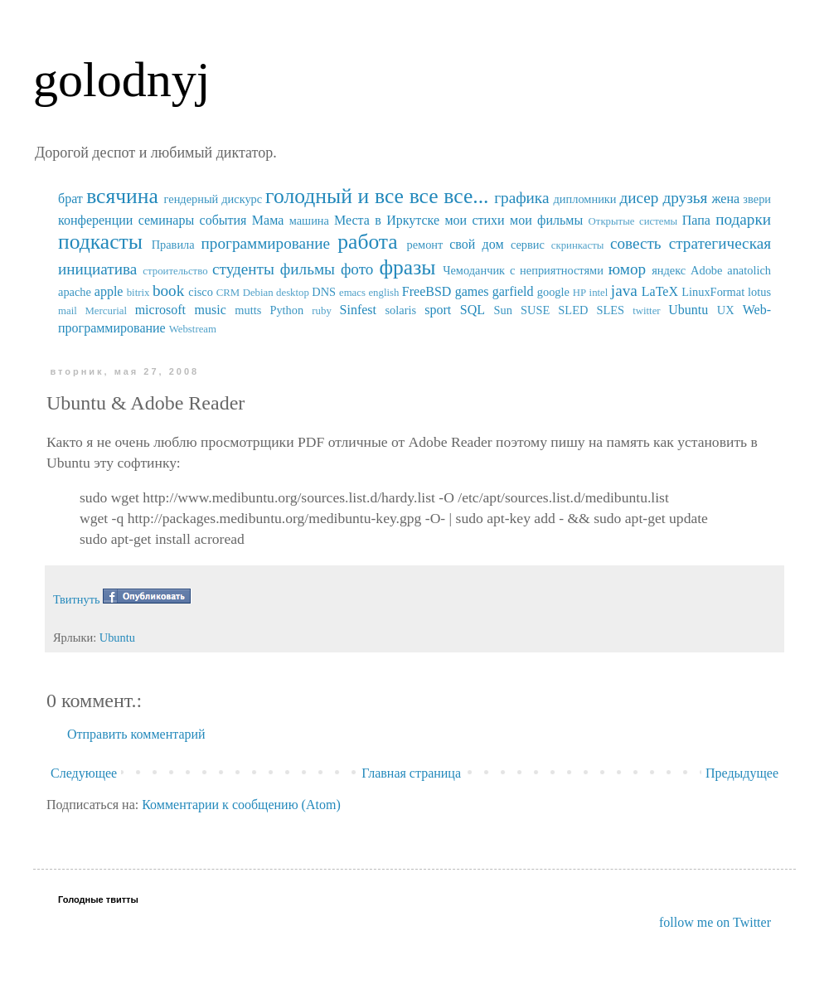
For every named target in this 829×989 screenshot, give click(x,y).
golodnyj (121, 79)
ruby (321, 311)
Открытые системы (633, 221)
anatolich (749, 270)
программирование (266, 243)
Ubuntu (688, 310)
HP (579, 292)
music (210, 310)
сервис (528, 244)
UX (725, 310)
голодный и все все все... (376, 196)
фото (357, 269)
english (383, 292)
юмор (627, 269)
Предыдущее (741, 773)
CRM (228, 292)
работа (367, 242)
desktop (292, 292)
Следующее (84, 773)
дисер (638, 197)
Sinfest (358, 310)
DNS (324, 291)
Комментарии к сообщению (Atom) (241, 805)
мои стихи (474, 220)
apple (109, 291)
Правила (173, 244)
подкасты (100, 242)
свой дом (476, 244)
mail (67, 311)
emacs (352, 292)
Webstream (192, 329)
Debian (258, 292)
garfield (513, 291)
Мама (268, 220)
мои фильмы (546, 220)
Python (286, 310)
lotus (759, 291)
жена (725, 198)
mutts (248, 310)
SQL (472, 310)
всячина (122, 196)
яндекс (669, 270)
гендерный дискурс (213, 199)
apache (74, 291)
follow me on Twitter (715, 922)
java (624, 290)
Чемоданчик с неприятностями (523, 270)
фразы (407, 267)
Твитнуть (76, 599)
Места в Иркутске (386, 220)
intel (598, 292)
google (553, 291)
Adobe (706, 270)
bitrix (138, 292)
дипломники (585, 199)
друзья (684, 197)
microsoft (160, 310)
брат (70, 198)
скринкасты (577, 245)
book (168, 290)
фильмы (307, 269)
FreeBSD (427, 291)
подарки (743, 219)
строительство (175, 271)
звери (757, 199)
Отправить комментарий (136, 734)
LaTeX (660, 291)
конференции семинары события (152, 220)
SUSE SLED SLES (572, 310)
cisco (200, 291)
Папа (696, 220)
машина (309, 220)
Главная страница (411, 773)
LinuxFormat (712, 291)
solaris (401, 310)
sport (437, 310)
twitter (646, 311)
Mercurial (105, 311)
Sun (503, 310)
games (472, 291)
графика (521, 197)
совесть (636, 243)
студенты (243, 269)
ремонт (424, 244)
